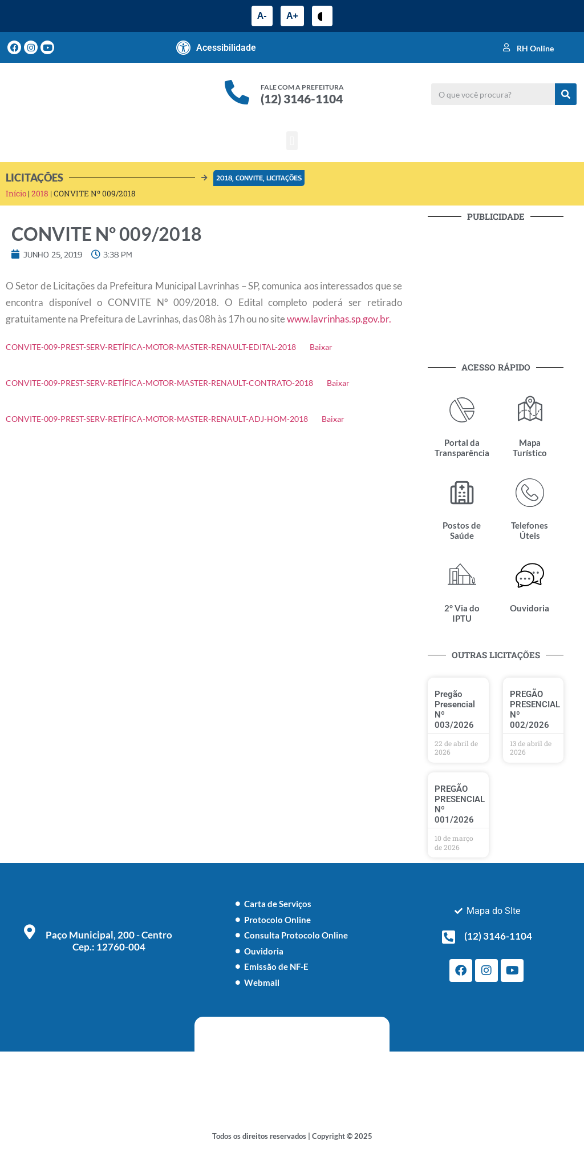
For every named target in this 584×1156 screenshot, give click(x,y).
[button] (291, 140)
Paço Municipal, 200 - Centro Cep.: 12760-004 (109, 941)
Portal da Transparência (462, 447)
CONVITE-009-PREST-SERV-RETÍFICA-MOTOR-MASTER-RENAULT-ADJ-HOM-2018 (157, 419)
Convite (249, 178)
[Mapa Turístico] (530, 410)
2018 (224, 178)
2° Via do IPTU (462, 613)
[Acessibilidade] (183, 47)
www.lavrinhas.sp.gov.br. (339, 319)
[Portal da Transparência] (462, 410)
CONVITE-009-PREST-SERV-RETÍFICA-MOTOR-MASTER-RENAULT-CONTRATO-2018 (159, 383)
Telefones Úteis (529, 530)
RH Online (535, 48)
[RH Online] (506, 47)
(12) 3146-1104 (302, 98)
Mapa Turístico (530, 447)
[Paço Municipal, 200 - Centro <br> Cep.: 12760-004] (29, 931)
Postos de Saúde (462, 530)
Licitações (284, 178)
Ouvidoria (529, 608)
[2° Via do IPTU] (462, 575)
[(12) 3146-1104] (448, 936)
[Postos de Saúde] (462, 492)
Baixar (321, 347)
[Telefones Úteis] (530, 492)
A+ (292, 16)
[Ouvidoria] (530, 575)
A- (262, 16)
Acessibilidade (226, 47)
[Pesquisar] (566, 94)
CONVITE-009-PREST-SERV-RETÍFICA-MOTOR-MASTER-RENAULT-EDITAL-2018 (151, 347)
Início (16, 193)
